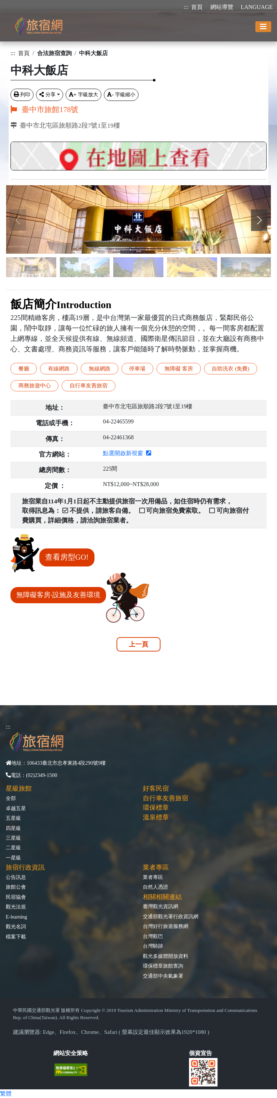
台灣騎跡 (153, 946)
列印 (22, 94)
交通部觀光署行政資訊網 (170, 916)
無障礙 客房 (178, 368)
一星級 (13, 858)
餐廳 (23, 368)
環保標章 (156, 807)
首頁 (197, 7)
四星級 (13, 828)
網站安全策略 (70, 1053)
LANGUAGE (257, 7)
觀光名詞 (16, 926)
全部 (11, 798)
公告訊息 (16, 877)
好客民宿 (156, 788)
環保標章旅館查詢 (163, 966)
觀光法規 (16, 907)
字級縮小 (121, 94)
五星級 (13, 818)
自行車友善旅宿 (88, 385)
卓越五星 (16, 808)
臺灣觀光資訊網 (160, 906)
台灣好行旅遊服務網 (165, 926)
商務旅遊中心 (34, 385)
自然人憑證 (155, 887)
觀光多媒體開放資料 (165, 956)
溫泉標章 (156, 817)
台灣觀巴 (153, 936)
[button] (259, 220)
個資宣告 (200, 1053)
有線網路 (59, 368)
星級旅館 (19, 788)
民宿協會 (16, 897)
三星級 (13, 838)
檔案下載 (16, 936)
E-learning (16, 917)
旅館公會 (16, 887)
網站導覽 (221, 7)
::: (186, 7)
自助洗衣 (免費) (230, 368)
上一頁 (138, 644)
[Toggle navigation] (263, 26)
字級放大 (83, 94)
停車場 (137, 368)
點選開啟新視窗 (127, 453)
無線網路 (99, 368)
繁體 (6, 1093)
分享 (47, 94)
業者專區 (153, 877)
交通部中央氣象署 (163, 976)
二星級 (13, 847)
